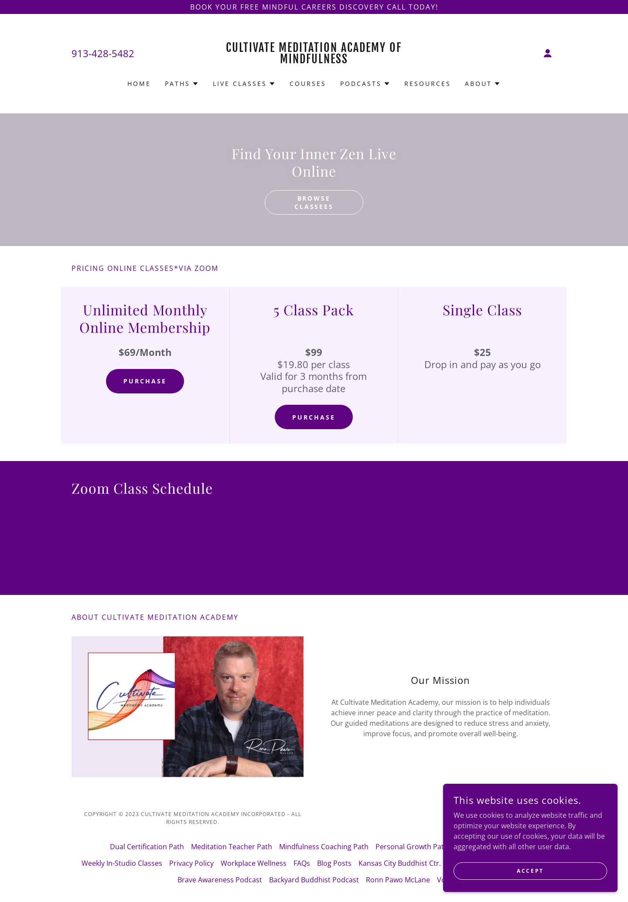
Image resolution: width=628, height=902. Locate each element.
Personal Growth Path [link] (411, 846)
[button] (547, 53)
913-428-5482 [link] (103, 53)
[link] (314, 60)
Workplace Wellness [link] (254, 863)
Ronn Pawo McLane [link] (398, 880)
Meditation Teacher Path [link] (231, 846)
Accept (530, 871)
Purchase (145, 381)
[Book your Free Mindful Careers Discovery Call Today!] (314, 7)
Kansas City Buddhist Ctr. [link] (399, 863)
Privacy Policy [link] (191, 863)
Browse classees (314, 202)
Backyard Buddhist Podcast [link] (314, 880)
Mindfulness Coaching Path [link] (324, 846)
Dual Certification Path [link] (147, 846)
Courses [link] (308, 83)
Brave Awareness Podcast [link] (219, 880)
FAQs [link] (302, 863)
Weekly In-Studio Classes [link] (122, 863)
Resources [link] (427, 83)
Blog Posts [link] (334, 863)
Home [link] (139, 83)
